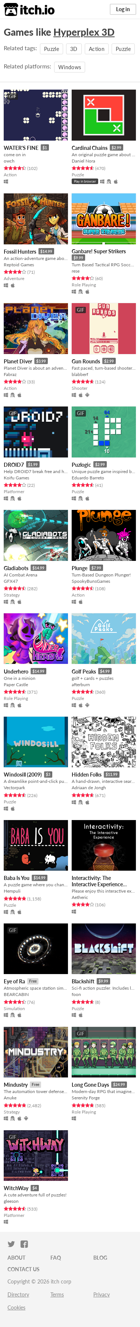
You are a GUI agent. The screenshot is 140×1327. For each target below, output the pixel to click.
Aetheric (80, 897)
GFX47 (11, 581)
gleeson (11, 1201)
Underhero (16, 671)
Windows (69, 67)
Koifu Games (16, 478)
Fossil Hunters (20, 251)
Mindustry (16, 1085)
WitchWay (16, 1188)
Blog (100, 1257)
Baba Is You (16, 878)
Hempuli (12, 891)
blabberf (80, 374)
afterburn (81, 684)
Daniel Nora (83, 161)
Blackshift (83, 981)
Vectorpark (14, 787)
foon (76, 994)
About (16, 1257)
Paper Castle (16, 684)
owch (9, 161)
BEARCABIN (16, 994)
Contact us (23, 1269)
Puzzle (51, 49)
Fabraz (10, 374)
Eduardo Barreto (88, 478)
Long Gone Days (90, 1085)
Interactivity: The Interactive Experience (97, 881)
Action (97, 49)
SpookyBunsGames (91, 581)
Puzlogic (81, 465)
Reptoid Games (19, 264)
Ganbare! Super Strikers (99, 251)
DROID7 (14, 465)
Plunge (79, 568)
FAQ (55, 1257)
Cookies (16, 1307)
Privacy (101, 1294)
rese (76, 271)
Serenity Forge (86, 1098)
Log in (123, 9)
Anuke (10, 1098)
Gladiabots (16, 568)
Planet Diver (18, 361)
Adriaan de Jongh (89, 787)
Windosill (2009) (23, 774)
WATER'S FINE (21, 148)
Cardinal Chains (90, 148)
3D (74, 49)
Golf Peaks (84, 671)
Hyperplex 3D (84, 32)
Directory (18, 1294)
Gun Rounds (86, 361)
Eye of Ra (14, 981)
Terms (57, 1294)
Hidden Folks (87, 774)
